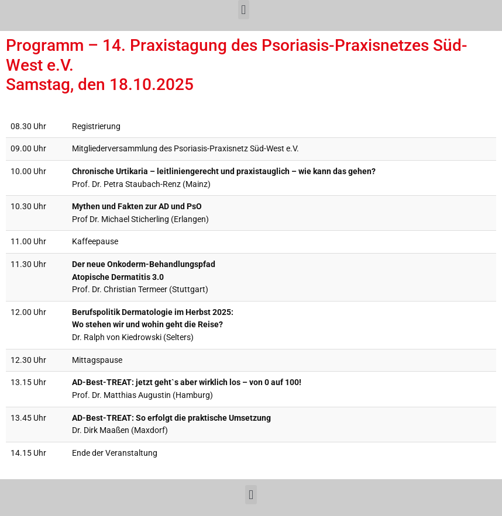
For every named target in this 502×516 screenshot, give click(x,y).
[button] (243, 9)
